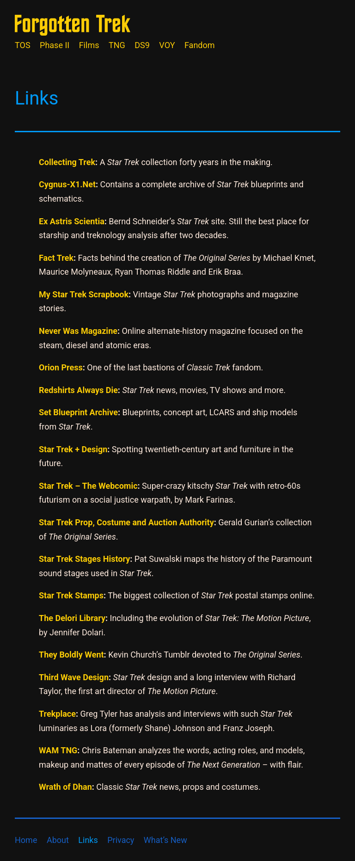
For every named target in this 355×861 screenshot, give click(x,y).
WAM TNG (58, 750)
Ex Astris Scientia (71, 221)
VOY (167, 45)
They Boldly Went (71, 654)
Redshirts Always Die (78, 390)
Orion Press (61, 367)
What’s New (165, 840)
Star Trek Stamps (71, 595)
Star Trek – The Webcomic (88, 486)
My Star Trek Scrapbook (84, 294)
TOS (23, 45)
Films (89, 45)
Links (88, 840)
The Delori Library (72, 618)
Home (26, 840)
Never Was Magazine (78, 331)
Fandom (199, 45)
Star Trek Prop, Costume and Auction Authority (126, 522)
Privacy (120, 840)
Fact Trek (56, 258)
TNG (117, 45)
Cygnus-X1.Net (67, 184)
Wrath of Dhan (65, 787)
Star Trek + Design (73, 449)
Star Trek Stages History (84, 559)
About (58, 840)
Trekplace (57, 714)
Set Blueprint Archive (78, 412)
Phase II (54, 45)
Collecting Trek (67, 162)
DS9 (142, 45)
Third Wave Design (74, 677)
